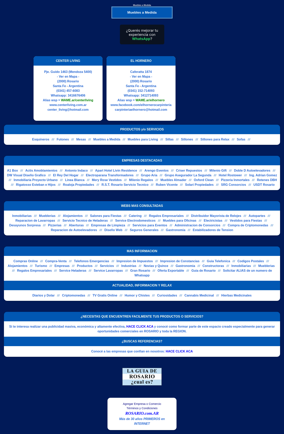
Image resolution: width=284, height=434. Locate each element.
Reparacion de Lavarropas (35, 220)
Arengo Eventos (156, 170)
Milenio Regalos (141, 180)
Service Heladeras (72, 270)
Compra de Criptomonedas (248, 225)
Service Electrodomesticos (135, 220)
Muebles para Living (143, 139)
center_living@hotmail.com (68, 109)
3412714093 (149, 95)
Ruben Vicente (167, 184)
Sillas (169, 139)
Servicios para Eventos (150, 225)
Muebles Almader (173, 180)
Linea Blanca (75, 180)
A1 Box (12, 170)
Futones (63, 139)
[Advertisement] (212, 88)
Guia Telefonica (218, 261)
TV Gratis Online (104, 295)
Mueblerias (47, 215)
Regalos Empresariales (166, 215)
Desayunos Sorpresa (25, 225)
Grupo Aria (149, 175)
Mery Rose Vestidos (107, 180)
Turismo (41, 266)
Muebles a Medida (106, 139)
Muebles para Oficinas (179, 220)
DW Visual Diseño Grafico (26, 175)
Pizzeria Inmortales (235, 180)
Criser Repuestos (189, 170)
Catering (135, 215)
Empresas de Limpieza (108, 225)
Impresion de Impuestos (135, 261)
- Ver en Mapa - (68, 76)
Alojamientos (73, 215)
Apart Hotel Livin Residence (116, 170)
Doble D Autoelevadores (252, 170)
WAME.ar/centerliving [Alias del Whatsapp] (77, 100)
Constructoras (213, 266)
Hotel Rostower (230, 175)
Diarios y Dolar (43, 295)
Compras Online (25, 261)
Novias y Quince (156, 266)
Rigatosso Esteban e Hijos (36, 184)
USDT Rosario (264, 184)
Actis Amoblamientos (41, 170)
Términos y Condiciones (141, 408)
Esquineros (40, 139)
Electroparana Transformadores (110, 175)
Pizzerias (54, 225)
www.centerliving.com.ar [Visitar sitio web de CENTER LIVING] (68, 105)
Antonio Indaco (76, 170)
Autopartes (256, 215)
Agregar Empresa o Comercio (142, 403)
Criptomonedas (73, 295)
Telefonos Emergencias (91, 261)
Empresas (62, 266)
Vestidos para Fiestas (246, 220)
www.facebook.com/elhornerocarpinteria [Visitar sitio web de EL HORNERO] (141, 105)
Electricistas (213, 220)
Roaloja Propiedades (78, 184)
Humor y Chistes (137, 295)
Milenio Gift (218, 170)
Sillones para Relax (214, 139)
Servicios (107, 266)
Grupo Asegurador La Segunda (188, 175)
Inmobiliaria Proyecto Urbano (36, 180)
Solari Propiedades (199, 184)
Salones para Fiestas (105, 215)
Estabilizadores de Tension (213, 230)
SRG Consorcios (233, 184)
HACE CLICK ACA (139, 326)
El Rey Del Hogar (65, 175)
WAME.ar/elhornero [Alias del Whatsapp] (150, 100)
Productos (84, 266)
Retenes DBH (267, 180)
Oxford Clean (204, 180)
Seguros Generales (144, 230)
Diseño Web (113, 230)
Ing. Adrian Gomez (263, 175)
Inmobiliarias (22, 215)
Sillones (187, 139)
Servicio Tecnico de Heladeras (85, 220)
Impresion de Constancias (179, 261)
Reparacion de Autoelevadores (74, 230)
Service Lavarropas (108, 270)
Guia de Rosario (203, 270)
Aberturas (76, 225)
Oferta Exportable (171, 270)
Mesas (81, 139)
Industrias (128, 266)
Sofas (241, 139)
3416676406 (76, 95)
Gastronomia (175, 230)
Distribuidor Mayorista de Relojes (216, 215)
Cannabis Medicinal (199, 295)
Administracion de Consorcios (197, 225)
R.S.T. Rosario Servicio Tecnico (125, 184)
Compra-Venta (55, 261)
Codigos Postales (250, 261)
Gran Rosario (140, 270)
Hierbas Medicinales (236, 295)
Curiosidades (167, 295)
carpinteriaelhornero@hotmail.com (141, 109)
